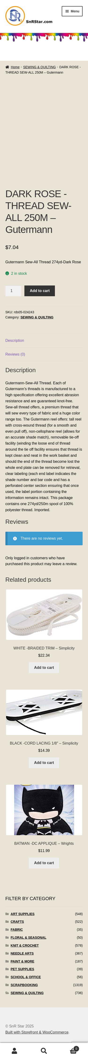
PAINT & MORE (22, 961)
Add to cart (40, 291)
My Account (14, 1051)
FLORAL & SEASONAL (28, 937)
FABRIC (17, 929)
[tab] (44, 341)
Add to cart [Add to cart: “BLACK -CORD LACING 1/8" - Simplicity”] (44, 763)
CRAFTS (17, 922)
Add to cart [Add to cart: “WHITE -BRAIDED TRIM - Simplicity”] (44, 668)
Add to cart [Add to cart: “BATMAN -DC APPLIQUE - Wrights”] (44, 863)
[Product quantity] (13, 290)
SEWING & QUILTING (39, 67)
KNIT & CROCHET (25, 945)
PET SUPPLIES (22, 969)
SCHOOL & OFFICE (26, 977)
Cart (69, 1048)
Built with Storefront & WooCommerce (37, 1032)
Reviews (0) (15, 354)
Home (15, 67)
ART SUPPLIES (22, 914)
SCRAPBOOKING (24, 985)
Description (14, 340)
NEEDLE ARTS (22, 953)
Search (44, 1051)
